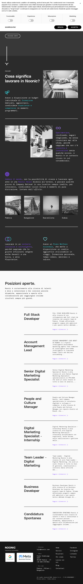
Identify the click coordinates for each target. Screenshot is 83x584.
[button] (80, 556)
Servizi (35, 3)
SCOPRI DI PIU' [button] (10, 580)
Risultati (43, 3)
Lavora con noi (60, 3)
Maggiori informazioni (59, 329)
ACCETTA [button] (74, 580)
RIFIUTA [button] (60, 580)
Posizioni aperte (13, 36)
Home (57, 548)
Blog (68, 3)
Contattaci (75, 3)
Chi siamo (51, 3)
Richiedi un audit (70, 5)
